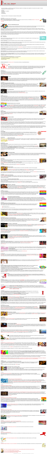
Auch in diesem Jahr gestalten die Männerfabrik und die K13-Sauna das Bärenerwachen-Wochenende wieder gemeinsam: (19, 449)
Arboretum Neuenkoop (4, 175)
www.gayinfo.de (9, 68)
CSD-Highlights (11, 346)
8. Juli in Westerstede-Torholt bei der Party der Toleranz (21, 331)
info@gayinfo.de (20, 182)
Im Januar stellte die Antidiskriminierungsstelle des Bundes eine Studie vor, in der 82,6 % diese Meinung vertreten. (27, 381)
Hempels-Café (12, 105)
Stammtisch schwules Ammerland (10, 318)
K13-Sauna (43, 105)
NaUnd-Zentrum (36, 105)
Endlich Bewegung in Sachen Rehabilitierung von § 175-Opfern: (9, 397)
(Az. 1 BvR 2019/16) (10, 297)
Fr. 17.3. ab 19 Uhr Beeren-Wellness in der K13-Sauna (12, 450)
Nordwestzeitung (31, 98)
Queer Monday (13, 169)
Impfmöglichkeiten (5, 74)
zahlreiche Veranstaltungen (16, 294)
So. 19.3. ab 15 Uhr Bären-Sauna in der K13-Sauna (11, 452)
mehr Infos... (11, 113)
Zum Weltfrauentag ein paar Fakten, (11, 426)
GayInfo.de (15, 286)
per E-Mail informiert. (20, 135)
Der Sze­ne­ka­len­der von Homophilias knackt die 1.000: (7, 342)
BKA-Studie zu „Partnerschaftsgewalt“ (17, 236)
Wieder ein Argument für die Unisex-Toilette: (6, 409)
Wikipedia (3, 114)
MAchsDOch (29, 224)
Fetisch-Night (35, 171)
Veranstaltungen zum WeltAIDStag (24, 230)
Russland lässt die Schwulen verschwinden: (6, 385)
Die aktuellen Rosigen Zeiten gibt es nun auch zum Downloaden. (9, 443)
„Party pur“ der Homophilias (4, 230)
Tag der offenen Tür (40, 187)
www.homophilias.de (3, 68)
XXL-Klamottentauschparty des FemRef (20, 307)
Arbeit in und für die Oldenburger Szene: (6, 432)
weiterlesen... (14, 288)
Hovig (16, 364)
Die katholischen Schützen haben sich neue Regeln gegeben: (14, 415)
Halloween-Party (26, 169)
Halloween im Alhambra (35, 313)
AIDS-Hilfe (34, 219)
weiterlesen (2, 340)
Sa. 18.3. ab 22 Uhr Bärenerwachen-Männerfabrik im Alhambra (13, 451)
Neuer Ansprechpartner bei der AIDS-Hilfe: (6, 373)
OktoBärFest (18, 164)
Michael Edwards (4, 156)
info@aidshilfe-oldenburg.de (22, 92)
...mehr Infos (2, 21)
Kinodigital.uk (3, 327)
